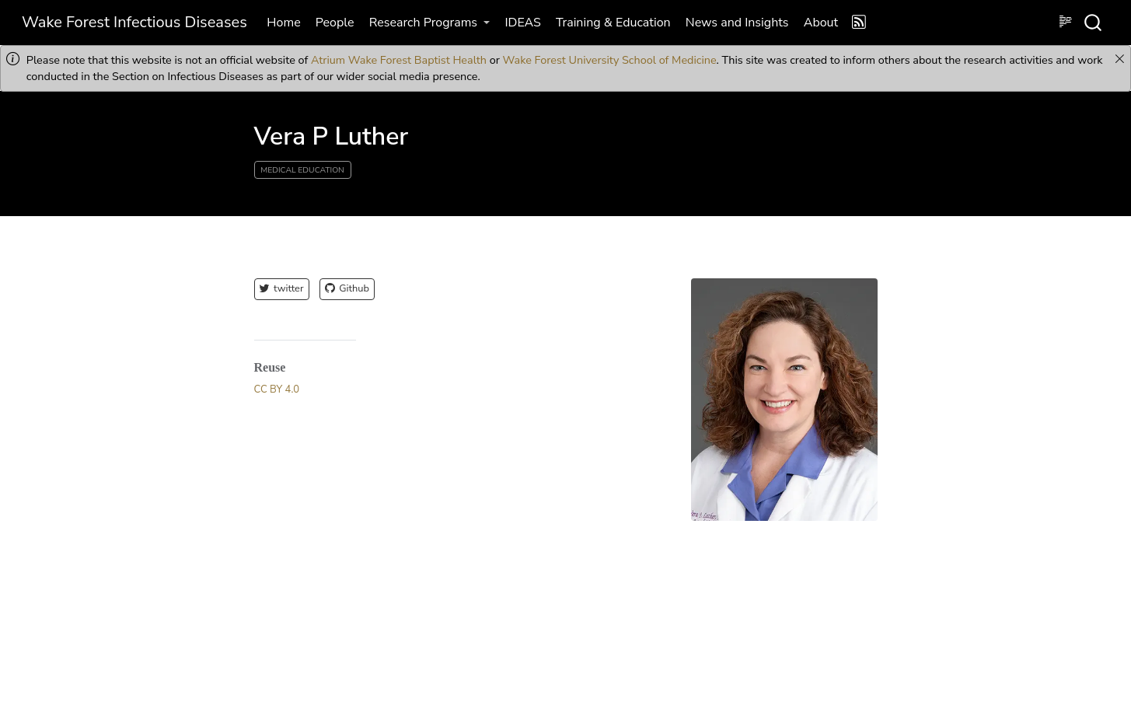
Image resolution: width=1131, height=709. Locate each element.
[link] (429, 22)
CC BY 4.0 (277, 389)
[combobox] (1093, 22)
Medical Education (302, 170)
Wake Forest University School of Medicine (610, 60)
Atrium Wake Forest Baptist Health (399, 60)
